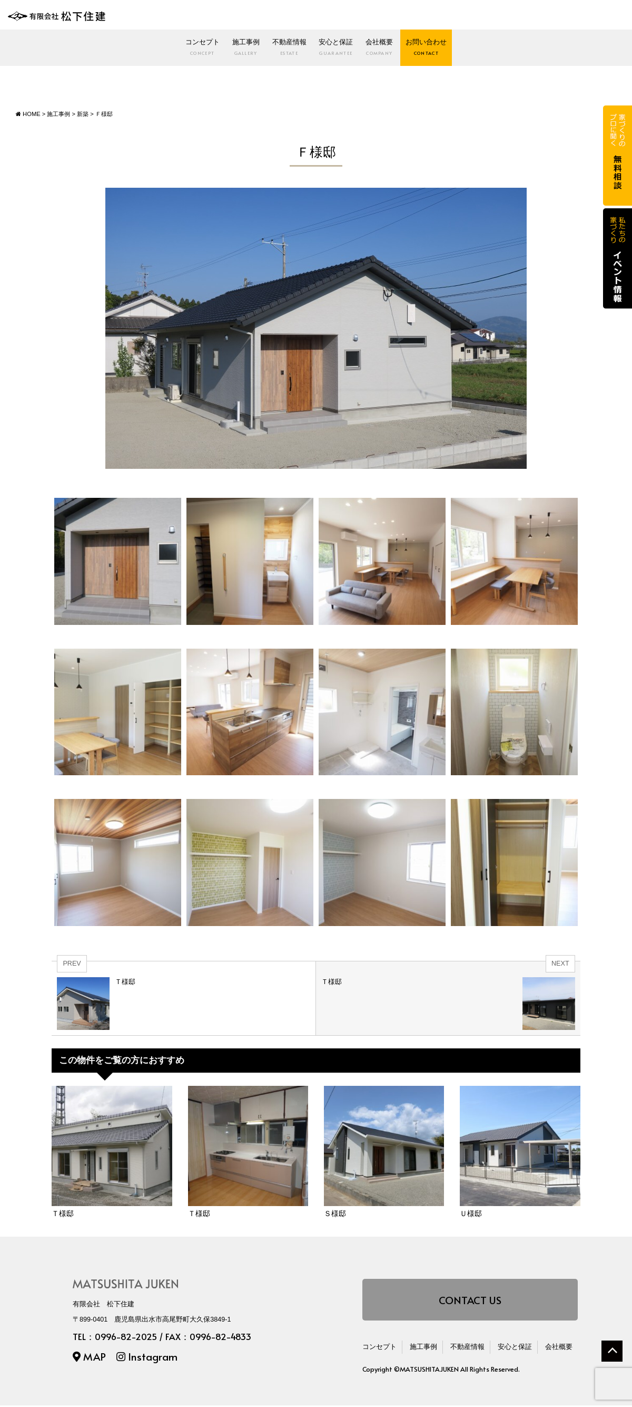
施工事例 (201, 49)
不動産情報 (273, 49)
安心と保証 (350, 49)
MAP (89, 1358)
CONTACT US (470, 1301)
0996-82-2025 (126, 1338)
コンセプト (129, 49)
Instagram (146, 1358)
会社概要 (423, 49)
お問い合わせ (499, 49)
